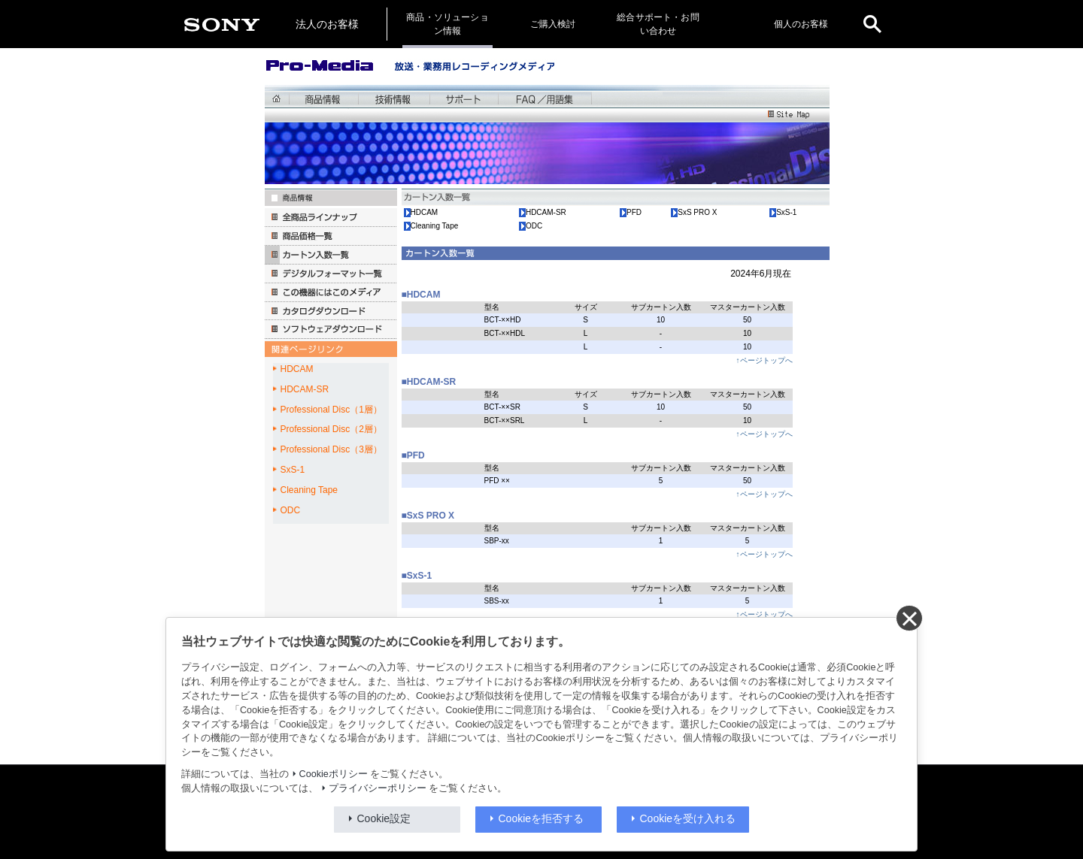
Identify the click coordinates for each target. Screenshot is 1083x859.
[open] (872, 24)
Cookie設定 (384, 818)
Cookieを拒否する (541, 818)
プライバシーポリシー (377, 788)
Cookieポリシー (333, 774)
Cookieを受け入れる (688, 818)
